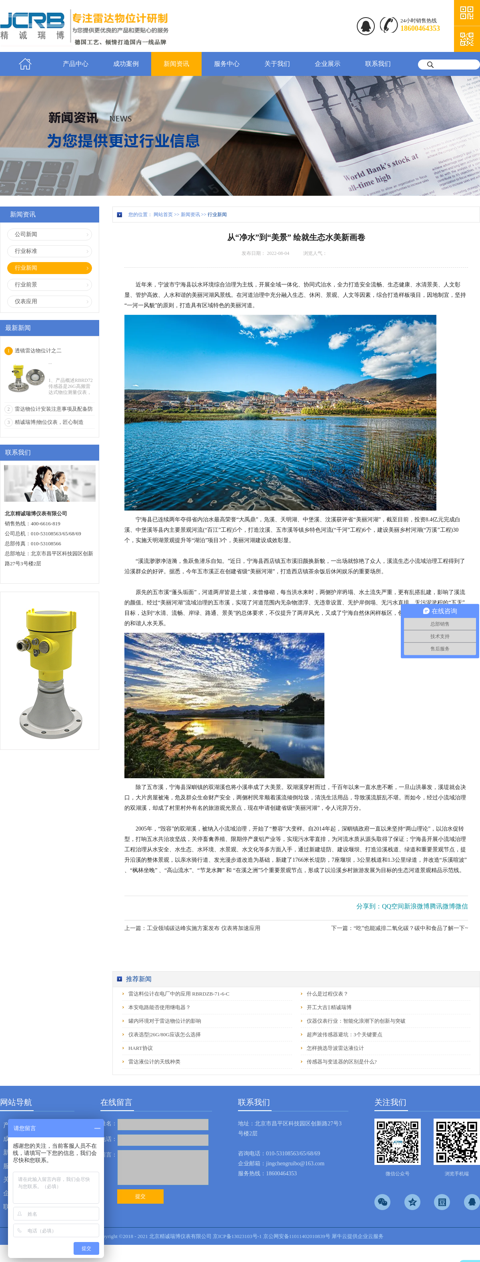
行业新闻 (217, 214)
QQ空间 (393, 906)
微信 (461, 906)
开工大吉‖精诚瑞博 (329, 1007)
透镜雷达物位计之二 (38, 351)
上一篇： (192, 928)
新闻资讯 (190, 214)
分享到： (369, 906)
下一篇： (399, 928)
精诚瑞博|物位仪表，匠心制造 (49, 422)
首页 (25, 64)
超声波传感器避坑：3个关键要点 (344, 1034)
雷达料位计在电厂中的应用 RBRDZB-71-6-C (178, 994)
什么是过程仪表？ (327, 994)
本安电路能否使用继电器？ (159, 1007)
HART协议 (140, 1048)
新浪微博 (417, 906)
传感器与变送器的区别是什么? (342, 1062)
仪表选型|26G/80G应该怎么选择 (164, 1034)
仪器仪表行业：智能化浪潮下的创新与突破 (356, 1021)
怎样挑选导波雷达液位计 (335, 1048)
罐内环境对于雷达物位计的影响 (164, 1021)
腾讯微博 (442, 906)
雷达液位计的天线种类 (154, 1062)
